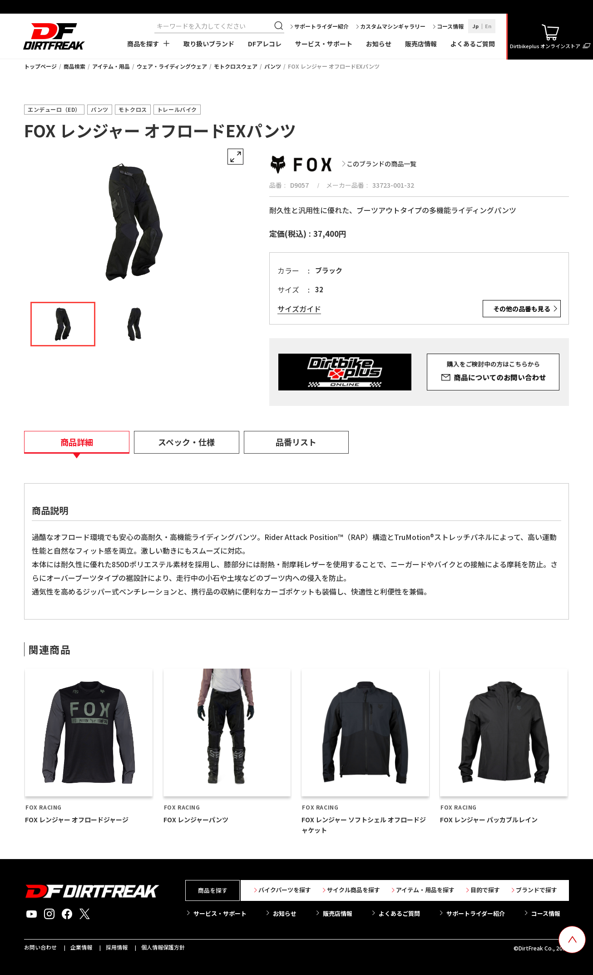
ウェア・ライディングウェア (172, 66)
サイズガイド (299, 309)
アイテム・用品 (111, 66)
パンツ (272, 66)
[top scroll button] (572, 939)
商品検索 (74, 66)
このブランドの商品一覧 (381, 163)
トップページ (40, 66)
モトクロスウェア (235, 66)
